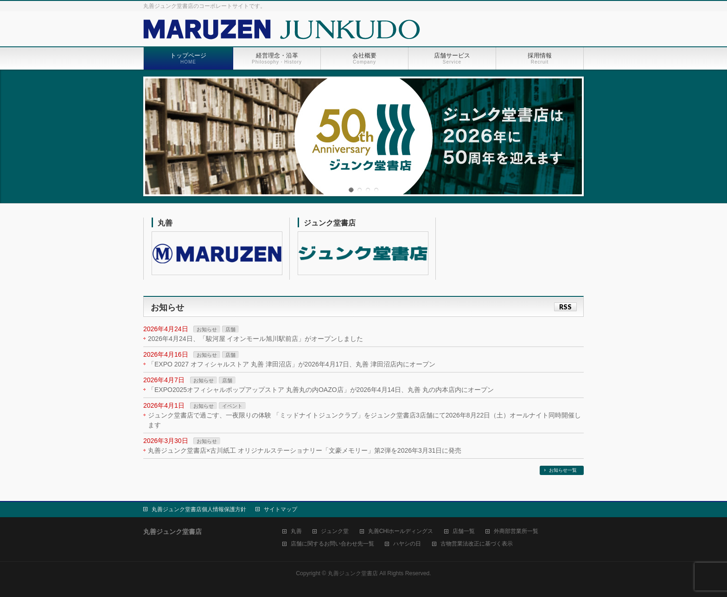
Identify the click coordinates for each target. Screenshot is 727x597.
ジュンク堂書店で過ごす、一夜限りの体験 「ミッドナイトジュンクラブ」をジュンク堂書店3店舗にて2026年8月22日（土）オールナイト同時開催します (364, 420)
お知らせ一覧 (563, 470)
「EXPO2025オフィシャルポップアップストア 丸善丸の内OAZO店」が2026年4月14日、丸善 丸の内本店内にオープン (321, 389)
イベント (232, 406)
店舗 (230, 329)
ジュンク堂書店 (330, 223)
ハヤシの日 (407, 544)
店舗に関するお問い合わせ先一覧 (332, 544)
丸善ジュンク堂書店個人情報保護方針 (199, 509)
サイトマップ (280, 509)
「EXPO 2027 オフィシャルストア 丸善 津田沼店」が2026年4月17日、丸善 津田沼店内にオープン (291, 364)
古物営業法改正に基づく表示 (476, 544)
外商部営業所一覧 (516, 531)
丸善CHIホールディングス (401, 531)
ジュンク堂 (335, 531)
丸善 (165, 223)
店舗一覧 (464, 531)
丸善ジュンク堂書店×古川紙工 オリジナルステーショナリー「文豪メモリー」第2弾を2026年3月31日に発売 (304, 450)
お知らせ (207, 329)
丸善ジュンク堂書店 (353, 573)
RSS (565, 307)
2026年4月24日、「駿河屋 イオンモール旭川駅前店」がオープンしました (255, 338)
